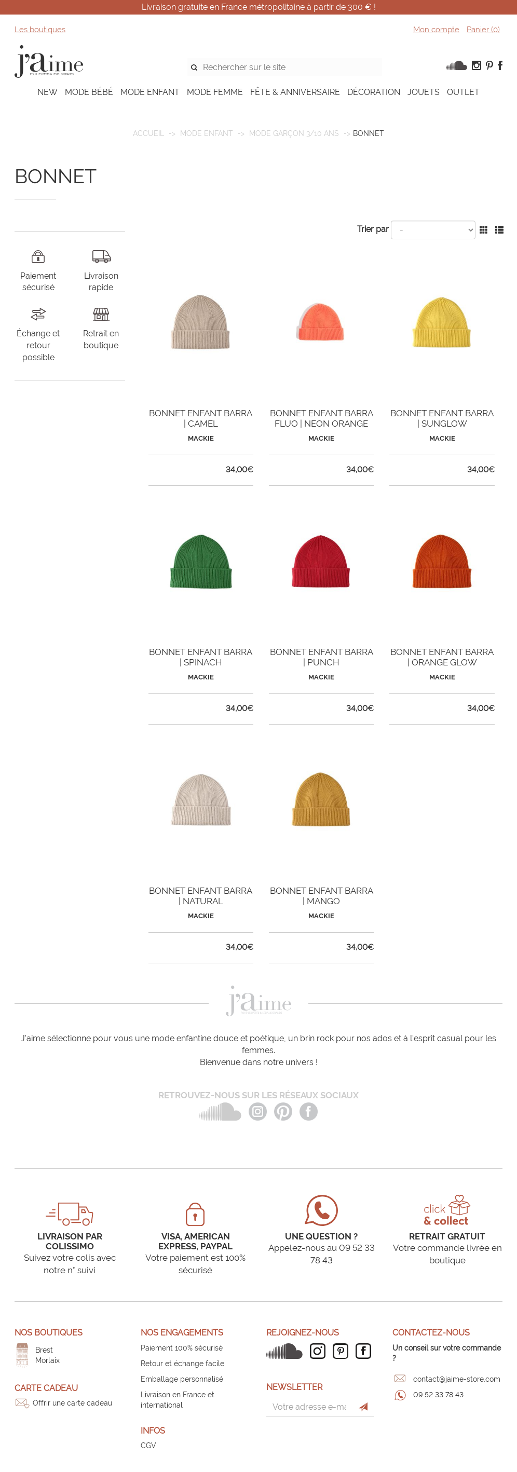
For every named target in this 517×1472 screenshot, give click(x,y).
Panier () (483, 29)
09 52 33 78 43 (438, 1395)
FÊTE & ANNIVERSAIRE (295, 92)
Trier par (373, 229)
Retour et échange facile (182, 1363)
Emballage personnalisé (182, 1379)
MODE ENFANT (150, 92)
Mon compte (436, 29)
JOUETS (423, 92)
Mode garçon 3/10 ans (294, 133)
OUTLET (463, 92)
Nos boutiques (49, 1333)
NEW (47, 92)
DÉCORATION (373, 92)
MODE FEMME (215, 92)
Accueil (148, 133)
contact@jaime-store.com (456, 1379)
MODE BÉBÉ (89, 92)
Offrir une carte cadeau (72, 1403)
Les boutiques (40, 29)
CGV (148, 1445)
